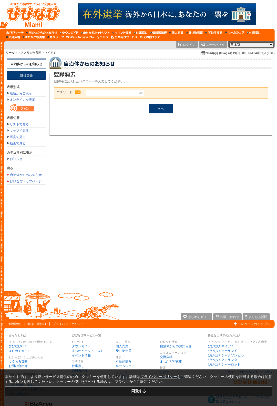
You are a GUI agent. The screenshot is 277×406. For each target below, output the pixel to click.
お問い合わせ (18, 366)
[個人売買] (176, 32)
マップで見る (19, 130)
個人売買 (122, 346)
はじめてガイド (20, 351)
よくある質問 (18, 361)
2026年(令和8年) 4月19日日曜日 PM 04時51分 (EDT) (240, 53)
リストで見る (19, 124)
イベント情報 (81, 355)
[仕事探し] (140, 32)
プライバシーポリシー (68, 324)
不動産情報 (124, 361)
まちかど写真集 (171, 361)
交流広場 (166, 357)
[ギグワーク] (55, 37)
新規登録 (26, 76)
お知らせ (16, 158)
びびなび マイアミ (221, 346)
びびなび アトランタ (222, 360)
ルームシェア (125, 366)
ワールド (12, 52)
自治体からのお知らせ (26, 64)
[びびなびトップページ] (31, 14)
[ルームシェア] (234, 32)
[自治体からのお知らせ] (41, 32)
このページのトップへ (254, 324)
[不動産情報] (214, 32)
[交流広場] (13, 37)
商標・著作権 (36, 324)
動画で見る (18, 143)
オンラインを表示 (22, 99)
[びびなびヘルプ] (103, 37)
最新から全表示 (21, 93)
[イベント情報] (122, 32)
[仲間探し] (254, 32)
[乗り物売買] (194, 32)
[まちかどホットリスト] (95, 32)
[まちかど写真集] (33, 37)
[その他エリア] (150, 37)
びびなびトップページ (26, 181)
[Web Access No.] (80, 37)
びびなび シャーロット (224, 364)
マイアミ (50, 52)
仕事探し (78, 366)
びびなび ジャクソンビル (226, 355)
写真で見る (18, 137)
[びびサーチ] (15, 32)
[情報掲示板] (158, 32)
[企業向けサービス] (124, 37)
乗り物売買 (124, 351)
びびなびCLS (18, 346)
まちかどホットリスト (87, 351)
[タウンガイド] (69, 32)
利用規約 (15, 324)
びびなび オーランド (222, 351)
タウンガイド (81, 346)
